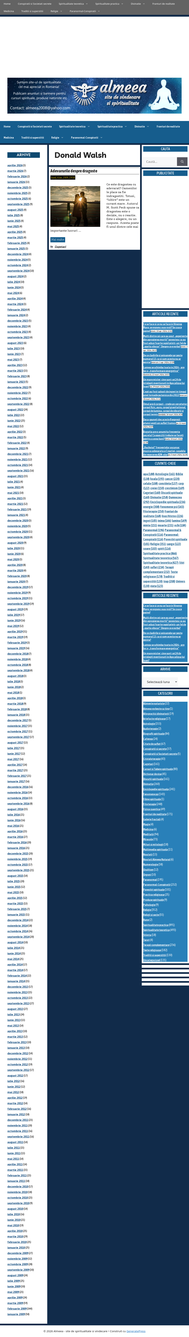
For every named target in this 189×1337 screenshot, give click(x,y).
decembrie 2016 (17, 786)
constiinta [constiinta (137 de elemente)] (168, 483)
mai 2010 (13, 1225)
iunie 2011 (13, 1153)
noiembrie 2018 (17, 659)
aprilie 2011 (15, 1164)
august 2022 (15, 409)
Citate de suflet (152, 743)
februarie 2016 (17, 842)
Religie (58, 11)
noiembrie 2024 (17, 259)
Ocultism (148, 869)
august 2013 (15, 1008)
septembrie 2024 (18, 270)
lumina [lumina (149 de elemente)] (179, 520)
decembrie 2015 (17, 853)
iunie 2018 (13, 687)
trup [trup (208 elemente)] (169, 581)
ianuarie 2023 (16, 381)
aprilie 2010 (15, 1230)
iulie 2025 (13, 215)
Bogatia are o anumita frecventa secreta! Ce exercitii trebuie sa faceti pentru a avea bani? (163, 435)
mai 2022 (13, 426)
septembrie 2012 (18, 1070)
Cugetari (60, 246)
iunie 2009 (13, 1286)
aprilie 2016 (15, 831)
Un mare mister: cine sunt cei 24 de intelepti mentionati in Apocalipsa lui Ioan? (164, 383)
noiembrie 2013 (17, 992)
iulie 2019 (13, 614)
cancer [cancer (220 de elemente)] (172, 479)
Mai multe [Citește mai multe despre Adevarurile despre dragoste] (57, 239)
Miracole (148, 839)
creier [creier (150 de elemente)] (157, 488)
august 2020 (15, 542)
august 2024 (15, 276)
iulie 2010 (13, 1214)
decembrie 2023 (17, 320)
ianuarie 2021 (16, 515)
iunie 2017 (13, 753)
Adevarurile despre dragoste (73, 170)
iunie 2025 (13, 220)
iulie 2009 (13, 1280)
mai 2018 (13, 692)
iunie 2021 (13, 487)
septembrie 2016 (18, 803)
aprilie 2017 (15, 764)
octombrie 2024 (17, 265)
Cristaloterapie (151, 758)
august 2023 (15, 342)
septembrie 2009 (18, 1269)
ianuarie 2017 (16, 781)
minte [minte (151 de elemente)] (150, 525)
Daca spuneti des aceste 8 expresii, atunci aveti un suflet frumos (162, 421)
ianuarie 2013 (16, 1047)
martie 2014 (15, 970)
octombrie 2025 (17, 198)
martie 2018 (15, 703)
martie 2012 (15, 1103)
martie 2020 (15, 570)
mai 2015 (13, 892)
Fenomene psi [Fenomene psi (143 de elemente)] (172, 507)
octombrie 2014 (17, 931)
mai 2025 (13, 226)
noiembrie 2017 (17, 725)
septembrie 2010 (18, 1203)
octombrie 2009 (17, 1264)
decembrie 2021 (17, 453)
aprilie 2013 (15, 1031)
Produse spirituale (153, 899)
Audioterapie (150, 728)
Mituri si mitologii (153, 844)
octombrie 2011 (17, 1131)
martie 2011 (15, 1169)
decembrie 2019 (17, 587)
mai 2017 (13, 759)
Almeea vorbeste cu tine (156, 708)
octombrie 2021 (17, 465)
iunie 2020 (13, 553)
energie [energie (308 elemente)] (151, 507)
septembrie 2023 (18, 337)
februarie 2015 (17, 909)
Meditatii (148, 834)
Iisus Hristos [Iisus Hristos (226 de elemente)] (172, 516)
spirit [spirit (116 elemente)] (164, 548)
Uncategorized (151, 960)
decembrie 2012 (17, 1053)
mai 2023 (13, 359)
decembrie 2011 (17, 1119)
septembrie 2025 (18, 204)
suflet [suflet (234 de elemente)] (157, 567)
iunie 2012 (13, 1086)
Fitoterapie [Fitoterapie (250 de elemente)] (153, 511)
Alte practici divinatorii (156, 713)
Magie (146, 824)
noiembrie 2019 (17, 592)
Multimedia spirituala (155, 849)
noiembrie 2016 (17, 792)
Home (7, 3)
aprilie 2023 (15, 365)
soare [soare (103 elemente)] (150, 548)
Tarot (146, 939)
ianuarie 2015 (16, 914)
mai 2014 (13, 959)
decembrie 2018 (17, 653)
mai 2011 (13, 1158)
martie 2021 (15, 503)
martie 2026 (15, 170)
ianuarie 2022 (16, 448)
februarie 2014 (17, 975)
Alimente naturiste (153, 703)
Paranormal (150, 879)
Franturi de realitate (163, 3)
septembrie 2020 (18, 537)
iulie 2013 (13, 1014)
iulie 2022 (13, 415)
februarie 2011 (17, 1175)
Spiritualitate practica (111, 3)
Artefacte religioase (154, 718)
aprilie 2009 (15, 1297)
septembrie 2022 (18, 404)
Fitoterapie (149, 804)
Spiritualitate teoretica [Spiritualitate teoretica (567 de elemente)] (160, 558)
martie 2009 (15, 1303)
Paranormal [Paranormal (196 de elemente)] (153, 530)
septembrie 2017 (18, 737)
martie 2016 (15, 836)
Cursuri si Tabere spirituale (158, 769)
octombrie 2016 (17, 798)
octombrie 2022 (17, 398)
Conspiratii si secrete (154, 748)
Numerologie (150, 864)
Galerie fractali (151, 819)
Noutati (147, 854)
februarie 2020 (17, 576)
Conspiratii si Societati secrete (34, 3)
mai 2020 (13, 559)
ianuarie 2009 (16, 1314)
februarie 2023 (17, 376)
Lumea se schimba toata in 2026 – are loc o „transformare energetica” (163, 369)
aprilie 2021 (15, 498)
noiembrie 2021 (17, 459)
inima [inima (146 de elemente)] (164, 520)
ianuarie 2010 (16, 1247)
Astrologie (149, 723)
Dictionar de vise (152, 774)
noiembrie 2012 (17, 1058)
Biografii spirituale (153, 733)
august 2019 (15, 609)
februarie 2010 (17, 1242)
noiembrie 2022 (17, 392)
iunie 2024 (13, 287)
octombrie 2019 (17, 598)
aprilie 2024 (15, 298)
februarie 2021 (17, 509)
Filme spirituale (152, 799)
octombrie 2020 (17, 531)
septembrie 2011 (18, 1136)
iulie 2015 (13, 881)
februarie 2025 (17, 243)
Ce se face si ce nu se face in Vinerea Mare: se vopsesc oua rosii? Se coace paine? (162, 327)
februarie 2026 (17, 176)
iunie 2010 (13, 1219)
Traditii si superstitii (32, 11)
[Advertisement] (94, 42)
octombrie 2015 (17, 864)
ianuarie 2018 (16, 714)
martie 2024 (15, 304)
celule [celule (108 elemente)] (150, 483)
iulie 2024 (13, 281)
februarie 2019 (17, 642)
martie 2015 (15, 903)
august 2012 (15, 1075)
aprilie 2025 (15, 231)
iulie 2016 (13, 814)
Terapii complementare (156, 944)
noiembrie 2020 (17, 526)
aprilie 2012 (15, 1097)
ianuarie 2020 (16, 581)
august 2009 (15, 1275)
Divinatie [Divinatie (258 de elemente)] (159, 497)
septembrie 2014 (18, 936)
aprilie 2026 (15, 165)
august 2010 (15, 1208)
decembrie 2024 (17, 254)
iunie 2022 (13, 420)
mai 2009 (13, 1292)
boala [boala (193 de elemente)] (157, 479)
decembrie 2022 (17, 387)
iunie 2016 (13, 820)
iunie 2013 (13, 1020)
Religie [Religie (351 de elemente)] (158, 544)
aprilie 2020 (15, 564)
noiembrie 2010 (17, 1192)
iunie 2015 (13, 886)
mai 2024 (13, 293)
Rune (146, 919)
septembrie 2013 (18, 1003)
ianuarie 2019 (16, 648)
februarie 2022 (17, 442)
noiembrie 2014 (17, 925)
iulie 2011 (13, 1147)
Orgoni (147, 874)
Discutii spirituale (153, 779)
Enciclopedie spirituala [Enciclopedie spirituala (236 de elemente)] (167, 502)
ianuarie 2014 (16, 981)
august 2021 (15, 476)
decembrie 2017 (17, 720)
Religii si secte (151, 914)
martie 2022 (15, 437)
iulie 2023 (13, 348)
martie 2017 (15, 770)
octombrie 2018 (17, 664)
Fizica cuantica (151, 809)
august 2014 (15, 942)
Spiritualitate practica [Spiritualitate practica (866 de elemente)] (160, 553)
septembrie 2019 (18, 603)
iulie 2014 (13, 947)
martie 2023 (15, 370)
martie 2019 (15, 637)
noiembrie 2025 (17, 193)
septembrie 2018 (18, 670)
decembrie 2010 (17, 1186)
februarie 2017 (17, 775)
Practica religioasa (153, 894)
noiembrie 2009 (17, 1258)
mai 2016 (13, 825)
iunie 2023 (13, 354)
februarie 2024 (17, 309)
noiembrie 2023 (17, 326)
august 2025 (15, 209)
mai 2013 (13, 1025)
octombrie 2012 (17, 1064)
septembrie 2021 (18, 470)
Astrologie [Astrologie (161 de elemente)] (165, 474)
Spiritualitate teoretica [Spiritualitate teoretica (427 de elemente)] (160, 562)
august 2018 (15, 675)
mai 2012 (13, 1092)
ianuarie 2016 (16, 848)
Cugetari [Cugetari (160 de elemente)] (151, 493)
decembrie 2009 (17, 1253)
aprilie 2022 (15, 431)
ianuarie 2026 (16, 182)
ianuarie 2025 (16, 248)
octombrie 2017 (17, 731)
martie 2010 (15, 1236)
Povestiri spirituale (153, 889)
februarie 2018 (17, 709)
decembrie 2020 (17, 520)
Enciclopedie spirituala (156, 789)
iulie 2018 (13, 681)
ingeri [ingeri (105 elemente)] (150, 520)
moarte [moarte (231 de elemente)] (165, 525)
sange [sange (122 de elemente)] (174, 544)
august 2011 (15, 1142)
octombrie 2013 (17, 997)
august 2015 (15, 875)
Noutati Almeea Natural (156, 859)
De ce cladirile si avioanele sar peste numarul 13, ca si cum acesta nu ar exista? (162, 359)
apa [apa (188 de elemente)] (148, 474)
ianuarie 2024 (16, 315)
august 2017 (15, 742)
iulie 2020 (13, 548)
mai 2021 (13, 492)
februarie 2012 (17, 1108)
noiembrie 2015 (17, 859)
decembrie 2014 (17, 920)
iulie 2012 (13, 1081)
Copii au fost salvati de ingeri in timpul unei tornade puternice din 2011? (164, 393)
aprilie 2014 (15, 964)
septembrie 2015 (18, 870)
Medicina (9, 11)
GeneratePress (135, 1331)
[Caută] (182, 161)
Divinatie (140, 3)
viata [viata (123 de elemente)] (156, 586)
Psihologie (149, 904)
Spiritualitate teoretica (75, 3)
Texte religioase (152, 950)
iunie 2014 (13, 953)
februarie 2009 (17, 1308)
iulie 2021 (13, 481)
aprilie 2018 (15, 698)
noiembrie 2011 (17, 1125)
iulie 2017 (13, 748)
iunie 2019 (13, 620)
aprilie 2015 (15, 897)
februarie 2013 (17, 1042)
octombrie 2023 (17, 331)
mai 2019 (13, 626)
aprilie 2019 (15, 631)
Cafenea (148, 738)
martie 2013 (15, 1036)
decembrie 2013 (17, 986)
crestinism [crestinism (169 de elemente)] (174, 488)
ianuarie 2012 (16, 1114)
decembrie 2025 (17, 187)
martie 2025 (15, 237)
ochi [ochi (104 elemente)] (180, 525)
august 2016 (15, 809)
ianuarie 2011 (16, 1181)
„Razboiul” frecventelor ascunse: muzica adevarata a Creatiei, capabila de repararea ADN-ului (164, 451)
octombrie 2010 (17, 1197)
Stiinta (147, 934)
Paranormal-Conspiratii (87, 11)
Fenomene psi (151, 794)
